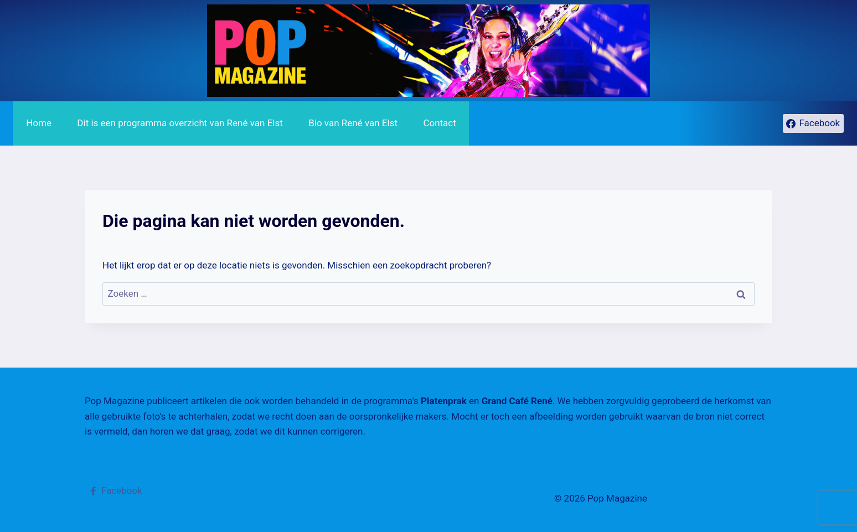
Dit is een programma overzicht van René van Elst (179, 122)
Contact (439, 122)
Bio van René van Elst (352, 122)
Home (38, 122)
